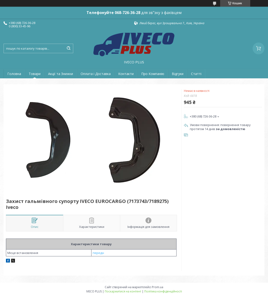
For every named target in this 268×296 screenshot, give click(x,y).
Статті (196, 73)
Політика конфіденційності (163, 291)
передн (98, 253)
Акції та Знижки (60, 73)
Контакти (126, 73)
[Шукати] (68, 48)
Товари (35, 73)
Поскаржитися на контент (123, 291)
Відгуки (177, 73)
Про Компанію (152, 73)
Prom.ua (157, 287)
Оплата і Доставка (96, 73)
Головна (14, 73)
